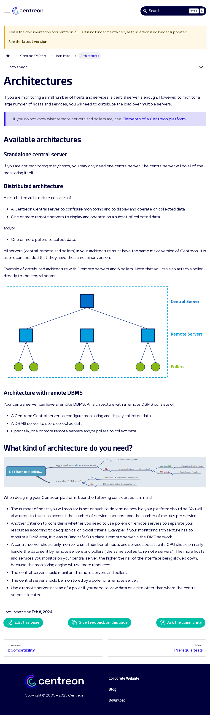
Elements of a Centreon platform (154, 118)
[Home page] (8, 55)
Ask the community (181, 622)
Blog (112, 689)
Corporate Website (124, 678)
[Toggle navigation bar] (7, 11)
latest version (34, 41)
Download (117, 700)
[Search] (173, 11)
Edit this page (23, 622)
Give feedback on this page (100, 622)
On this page (17, 67)
